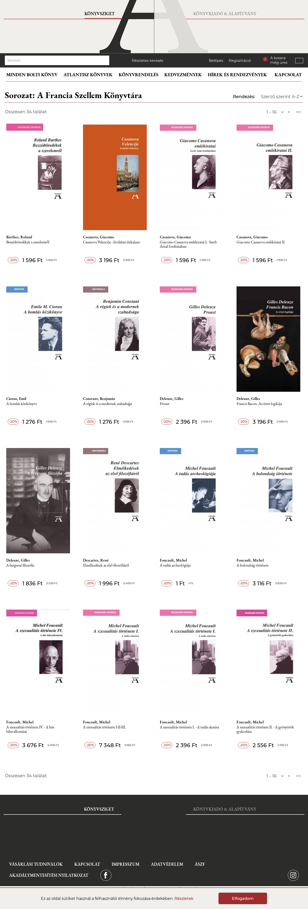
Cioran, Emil (16, 399)
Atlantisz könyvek (88, 75)
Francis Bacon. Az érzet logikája (259, 404)
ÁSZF (200, 864)
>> (298, 112)
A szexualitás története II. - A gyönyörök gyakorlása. (265, 729)
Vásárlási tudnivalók (36, 864)
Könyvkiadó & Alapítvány (224, 13)
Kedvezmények (183, 75)
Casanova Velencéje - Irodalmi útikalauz (111, 242)
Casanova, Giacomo (98, 237)
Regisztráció (240, 60)
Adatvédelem (167, 864)
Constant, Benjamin (99, 399)
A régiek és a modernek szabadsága (107, 404)
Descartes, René (96, 560)
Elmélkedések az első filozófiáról (106, 565)
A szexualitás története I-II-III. (104, 727)
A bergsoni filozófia (20, 565)
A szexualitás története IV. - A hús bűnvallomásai (30, 729)
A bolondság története (253, 565)
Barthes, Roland (19, 237)
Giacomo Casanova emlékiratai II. (261, 242)
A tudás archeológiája (175, 565)
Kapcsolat (288, 75)
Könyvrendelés (138, 75)
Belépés (216, 60)
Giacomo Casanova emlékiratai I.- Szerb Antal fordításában (188, 244)
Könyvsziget (99, 13)
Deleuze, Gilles (171, 399)
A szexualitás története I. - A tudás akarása (189, 727)
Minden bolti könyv (32, 75)
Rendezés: (244, 96)
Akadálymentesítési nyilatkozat (48, 875)
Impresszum (125, 864)
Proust (164, 404)
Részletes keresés (147, 60)
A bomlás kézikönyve (21, 404)
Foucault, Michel (173, 560)
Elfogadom (243, 898)
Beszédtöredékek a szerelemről (27, 242)
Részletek (183, 898)
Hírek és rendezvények (237, 75)
